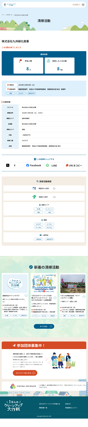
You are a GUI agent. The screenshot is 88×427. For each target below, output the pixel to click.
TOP (3, 15)
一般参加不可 (49, 239)
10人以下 (38, 224)
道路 (38, 212)
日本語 (75, 4)
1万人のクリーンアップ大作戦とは (49, 412)
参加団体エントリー (71, 416)
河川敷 (38, 209)
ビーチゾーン (49, 209)
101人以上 (49, 227)
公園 (49, 212)
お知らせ (68, 412)
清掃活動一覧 (11, 15)
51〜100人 (38, 227)
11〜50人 (49, 224)
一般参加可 (38, 239)
